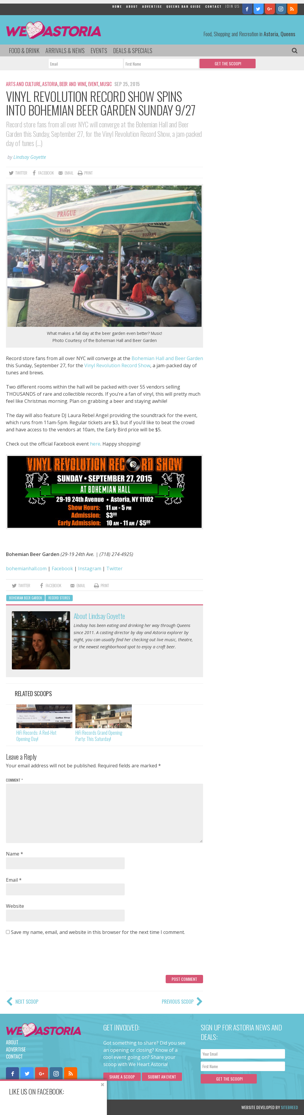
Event (93, 84)
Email (14, 880)
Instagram (89, 568)
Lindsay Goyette (29, 157)
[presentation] (51, 957)
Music (105, 84)
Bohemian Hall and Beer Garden (167, 358)
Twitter (114, 568)
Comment (14, 780)
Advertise (152, 6)
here (95, 444)
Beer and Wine (72, 84)
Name (14, 853)
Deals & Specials (132, 50)
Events (99, 50)
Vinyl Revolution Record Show (117, 365)
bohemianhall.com (26, 568)
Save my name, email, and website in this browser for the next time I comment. (98, 932)
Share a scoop (122, 1076)
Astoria (50, 84)
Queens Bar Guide (183, 6)
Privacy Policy (66, 1107)
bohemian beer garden (25, 597)
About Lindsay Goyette (99, 615)
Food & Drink (24, 50)
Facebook (62, 568)
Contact (213, 6)
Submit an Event (162, 1076)
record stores (59, 597)
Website (15, 906)
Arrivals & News (65, 50)
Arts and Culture (23, 84)
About (132, 6)
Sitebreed (289, 1107)
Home (117, 6)
